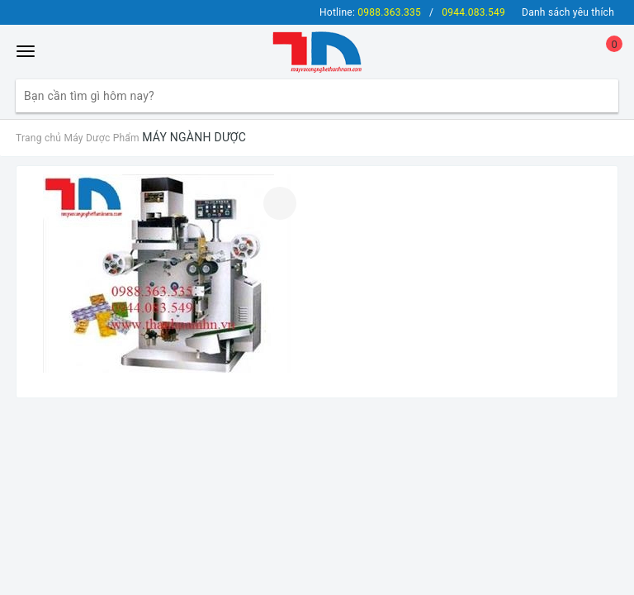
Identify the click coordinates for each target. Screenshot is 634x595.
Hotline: (370, 12)
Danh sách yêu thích (568, 12)
